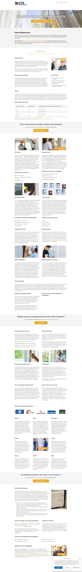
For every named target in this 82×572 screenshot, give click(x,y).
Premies (52, 53)
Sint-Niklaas (53, 570)
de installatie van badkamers (34, 556)
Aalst (34, 569)
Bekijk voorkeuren (76, 567)
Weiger (67, 567)
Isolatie (40, 53)
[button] (79, 558)
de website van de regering (47, 531)
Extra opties (44, 53)
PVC (23, 156)
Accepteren (58, 567)
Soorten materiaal (35, 53)
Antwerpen (35, 570)
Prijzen (30, 53)
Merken (48, 53)
